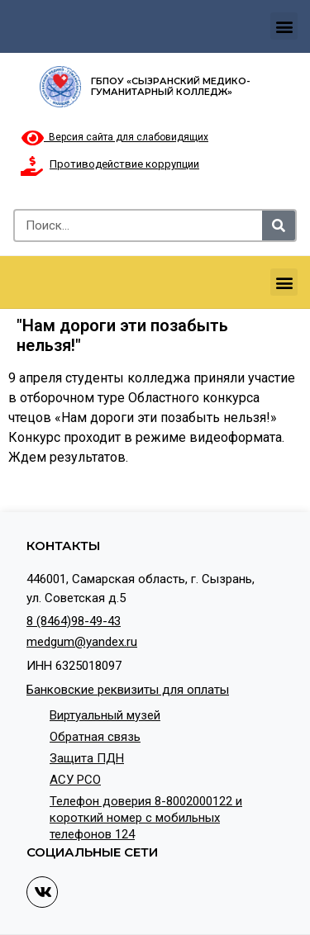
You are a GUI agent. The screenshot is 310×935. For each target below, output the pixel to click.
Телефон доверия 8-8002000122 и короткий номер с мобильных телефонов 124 (146, 818)
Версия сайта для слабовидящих (114, 137)
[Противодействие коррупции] (31, 166)
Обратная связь (95, 736)
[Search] (278, 225)
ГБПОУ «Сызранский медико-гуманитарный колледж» (170, 86)
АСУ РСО (75, 779)
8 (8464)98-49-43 (73, 621)
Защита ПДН (87, 758)
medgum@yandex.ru (81, 641)
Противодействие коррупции (124, 164)
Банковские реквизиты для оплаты (127, 689)
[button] (284, 26)
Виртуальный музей (105, 715)
